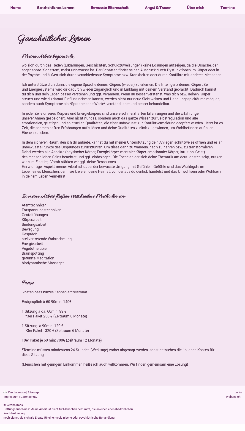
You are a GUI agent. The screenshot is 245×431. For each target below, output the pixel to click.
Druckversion (14, 392)
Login (238, 392)
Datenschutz (29, 397)
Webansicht (234, 397)
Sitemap (33, 392)
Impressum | (11, 397)
